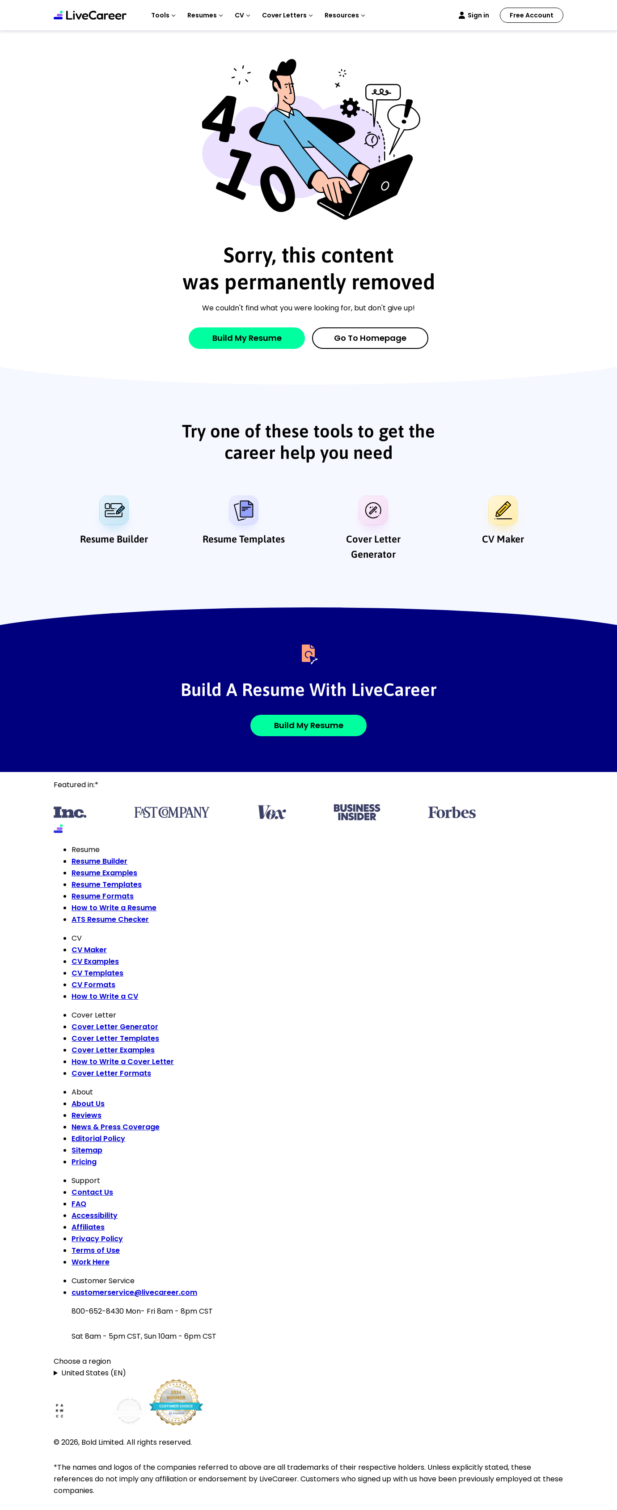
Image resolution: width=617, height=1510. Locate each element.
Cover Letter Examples (113, 1050)
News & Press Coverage (116, 1127)
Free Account (532, 15)
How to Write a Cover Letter (123, 1061)
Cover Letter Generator (373, 546)
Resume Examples (104, 873)
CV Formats (93, 985)
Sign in (478, 15)
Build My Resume (247, 338)
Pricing (84, 1162)
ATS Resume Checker (110, 919)
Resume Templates (244, 539)
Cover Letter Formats (111, 1073)
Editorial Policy (98, 1138)
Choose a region (82, 1361)
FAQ (79, 1204)
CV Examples (95, 961)
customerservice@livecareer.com (134, 1292)
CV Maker (503, 539)
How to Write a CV (105, 996)
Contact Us (92, 1192)
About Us (88, 1104)
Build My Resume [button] (308, 725)
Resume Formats (103, 896)
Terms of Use (96, 1250)
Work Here (91, 1262)
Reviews (86, 1115)
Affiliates (88, 1227)
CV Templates (97, 973)
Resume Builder (114, 539)
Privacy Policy (97, 1239)
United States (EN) (93, 1373)
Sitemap (87, 1150)
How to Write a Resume (114, 908)
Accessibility (95, 1215)
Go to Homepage (370, 338)
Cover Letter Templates (115, 1038)
